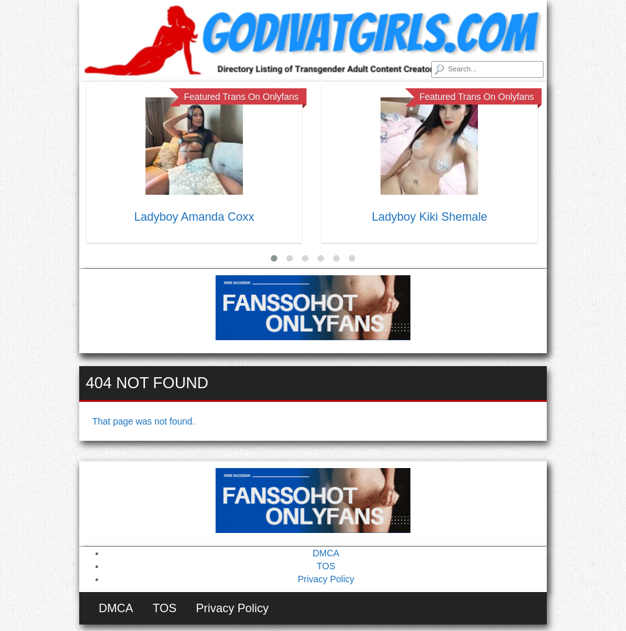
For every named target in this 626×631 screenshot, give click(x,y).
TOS (326, 566)
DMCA (325, 553)
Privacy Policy (325, 579)
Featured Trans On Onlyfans (241, 97)
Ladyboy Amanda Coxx (194, 216)
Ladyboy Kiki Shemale (429, 216)
